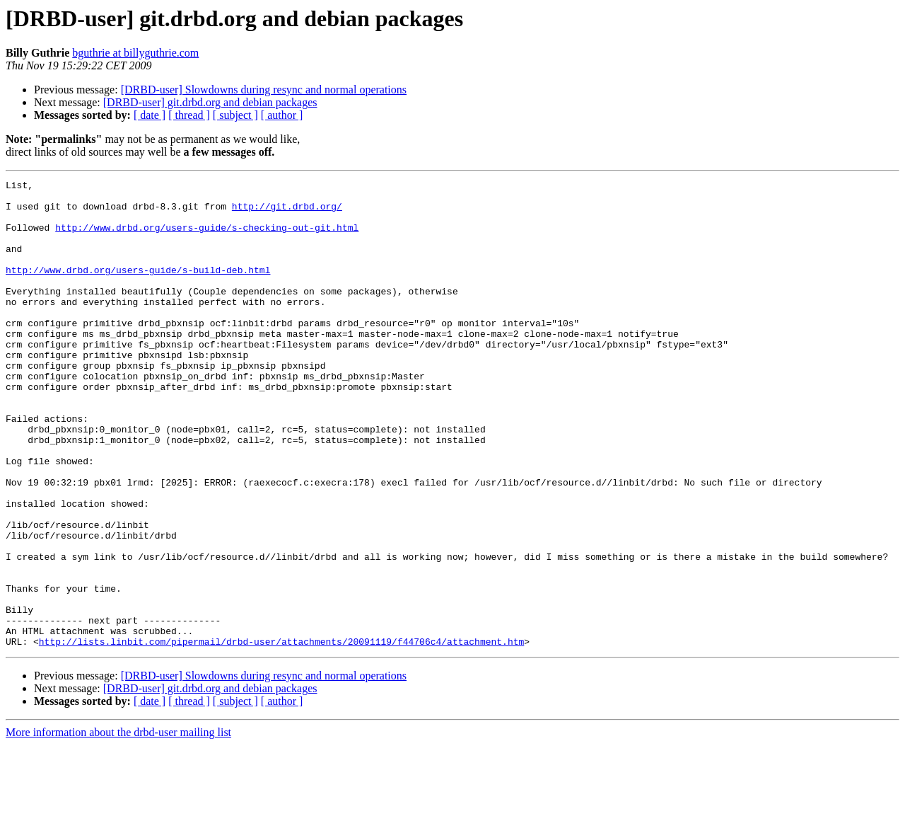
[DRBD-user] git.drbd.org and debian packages (210, 102)
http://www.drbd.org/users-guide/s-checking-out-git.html (206, 237)
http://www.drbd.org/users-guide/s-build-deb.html (138, 288)
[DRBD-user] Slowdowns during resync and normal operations (264, 90)
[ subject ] (235, 115)
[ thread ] (189, 115)
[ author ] (282, 115)
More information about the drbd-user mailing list (118, 826)
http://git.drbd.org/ (287, 212)
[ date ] (149, 115)
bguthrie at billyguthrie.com (135, 53)
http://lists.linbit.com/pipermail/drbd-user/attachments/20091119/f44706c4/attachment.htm (281, 734)
